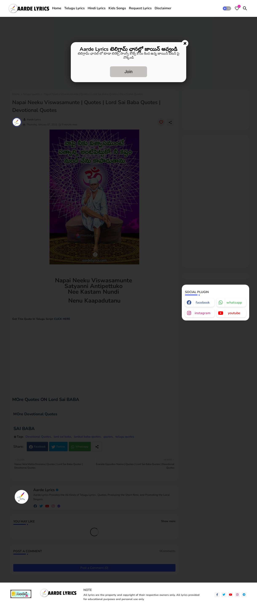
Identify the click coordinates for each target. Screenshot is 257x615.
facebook (203, 302)
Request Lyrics (140, 8)
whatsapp (234, 302)
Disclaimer (163, 8)
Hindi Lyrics (97, 8)
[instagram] (237, 594)
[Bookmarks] (237, 8)
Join (128, 71)
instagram (202, 313)
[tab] (57, 8)
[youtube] (230, 594)
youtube (234, 313)
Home (56, 8)
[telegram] (244, 594)
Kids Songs (117, 8)
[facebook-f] (217, 594)
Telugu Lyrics (74, 8)
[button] (227, 8)
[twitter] (223, 594)
